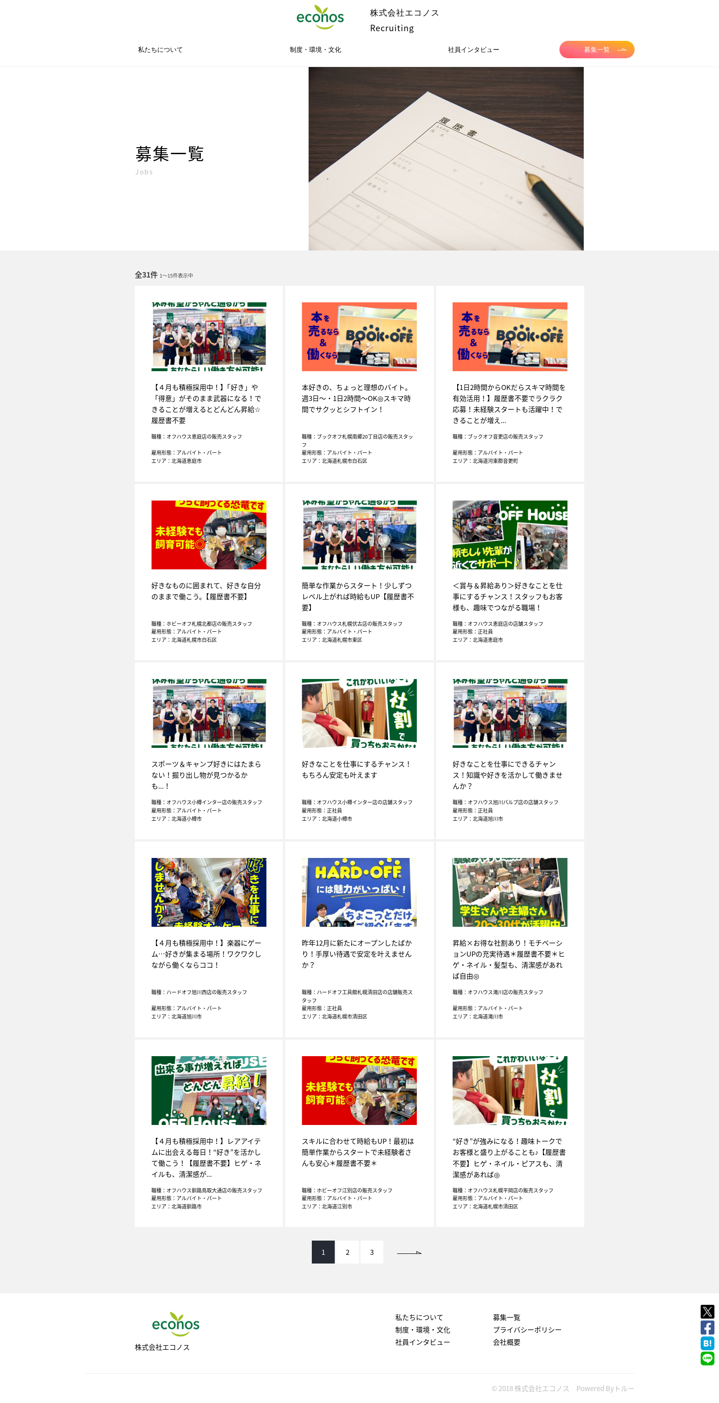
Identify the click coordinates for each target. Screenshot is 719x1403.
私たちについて (160, 49)
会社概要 (506, 1342)
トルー (624, 1388)
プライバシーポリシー (527, 1330)
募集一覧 (605, 49)
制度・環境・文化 (315, 49)
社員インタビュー (473, 49)
